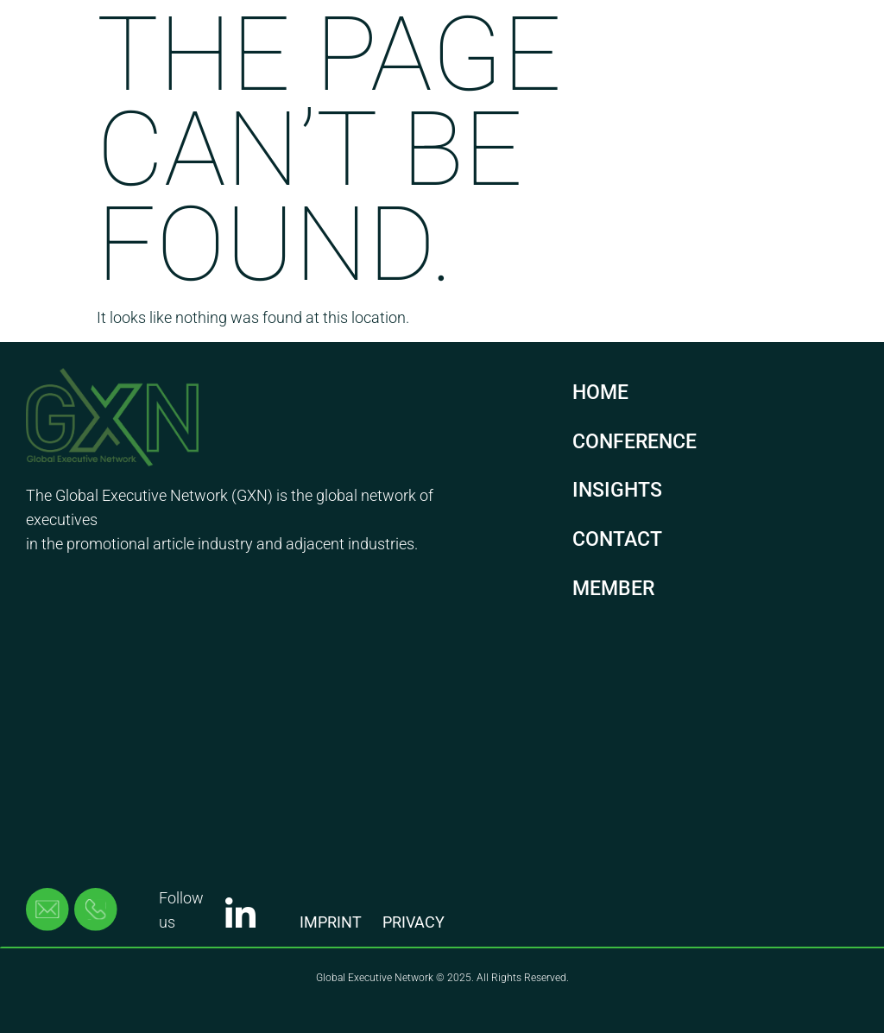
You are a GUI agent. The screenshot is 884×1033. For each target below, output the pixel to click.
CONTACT (617, 539)
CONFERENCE (634, 441)
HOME (600, 392)
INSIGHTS (617, 490)
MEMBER (613, 588)
